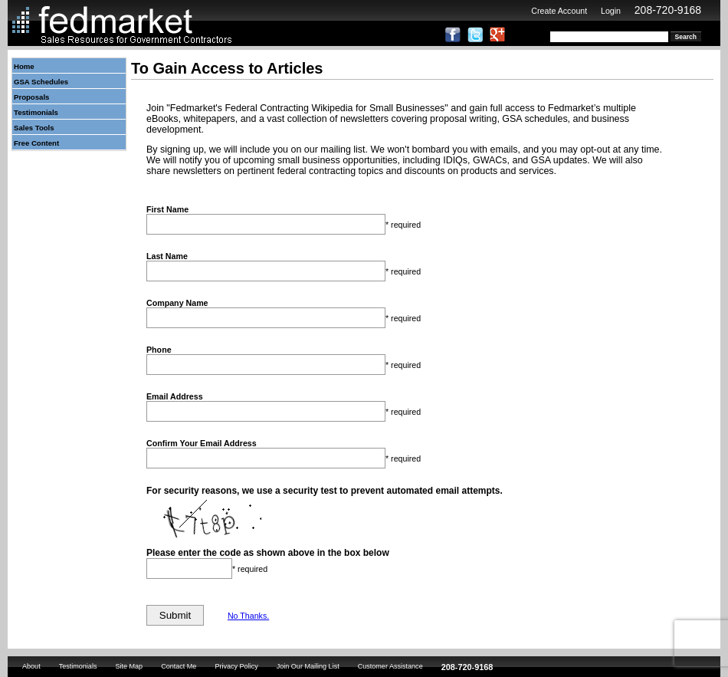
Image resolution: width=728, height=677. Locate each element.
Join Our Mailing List (308, 666)
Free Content (36, 143)
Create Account (559, 10)
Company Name (177, 302)
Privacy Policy (236, 666)
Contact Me (178, 666)
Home (24, 66)
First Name (167, 209)
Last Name (167, 256)
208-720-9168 (668, 10)
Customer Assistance (390, 666)
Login (611, 10)
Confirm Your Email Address (201, 443)
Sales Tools (34, 127)
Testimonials (36, 112)
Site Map (129, 666)
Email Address (174, 396)
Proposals (31, 97)
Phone (159, 349)
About (31, 666)
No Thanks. (248, 615)
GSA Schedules (41, 81)
